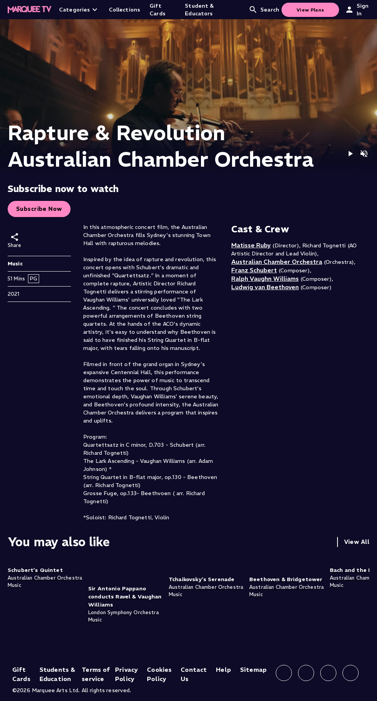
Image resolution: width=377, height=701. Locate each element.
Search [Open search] (264, 9)
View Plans (310, 10)
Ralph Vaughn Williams (265, 278)
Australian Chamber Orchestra (276, 261)
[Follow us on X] (328, 673)
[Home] (29, 9)
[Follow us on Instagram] (306, 673)
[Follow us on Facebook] (284, 673)
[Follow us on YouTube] (350, 673)
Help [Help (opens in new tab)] (223, 669)
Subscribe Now (39, 208)
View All (356, 541)
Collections (124, 9)
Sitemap (253, 669)
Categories (79, 9)
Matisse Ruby (251, 245)
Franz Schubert (254, 270)
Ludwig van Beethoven (265, 287)
